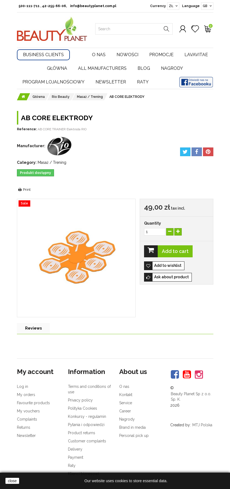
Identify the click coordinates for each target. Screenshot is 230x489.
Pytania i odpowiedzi (86, 424)
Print (27, 190)
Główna (57, 68)
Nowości (127, 54)
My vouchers (28, 411)
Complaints (27, 419)
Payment (75, 457)
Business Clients (43, 54)
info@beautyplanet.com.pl (93, 6)
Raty (143, 81)
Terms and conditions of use (89, 389)
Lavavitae (196, 54)
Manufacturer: (31, 146)
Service (125, 403)
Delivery (75, 449)
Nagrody (172, 68)
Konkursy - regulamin (87, 416)
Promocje (161, 54)
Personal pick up (134, 435)
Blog (144, 68)
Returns (23, 427)
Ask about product (171, 277)
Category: (27, 162)
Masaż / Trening (52, 162)
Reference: (27, 129)
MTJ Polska (202, 425)
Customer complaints (87, 441)
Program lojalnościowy (53, 81)
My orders (26, 395)
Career (125, 411)
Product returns (81, 433)
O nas (99, 54)
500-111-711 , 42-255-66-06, (43, 6)
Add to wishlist (167, 265)
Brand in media (132, 427)
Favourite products (33, 403)
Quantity (152, 223)
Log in (22, 386)
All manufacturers (102, 68)
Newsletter (110, 81)
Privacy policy (80, 400)
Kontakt (125, 395)
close (12, 481)
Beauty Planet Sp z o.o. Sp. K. (191, 397)
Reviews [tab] (33, 328)
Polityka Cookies (82, 408)
